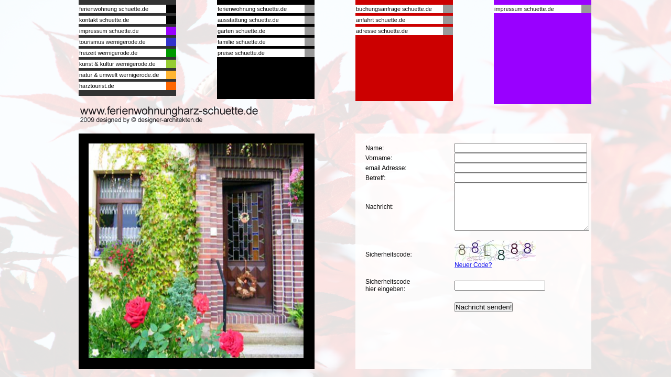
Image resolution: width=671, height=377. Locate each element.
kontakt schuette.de (104, 20)
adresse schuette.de (382, 31)
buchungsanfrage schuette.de (394, 9)
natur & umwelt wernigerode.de (119, 75)
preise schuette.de (241, 53)
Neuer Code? (473, 274)
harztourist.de (96, 86)
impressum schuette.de (109, 31)
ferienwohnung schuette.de (113, 9)
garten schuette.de (241, 31)
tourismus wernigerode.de (112, 42)
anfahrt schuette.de (380, 20)
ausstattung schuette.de (248, 20)
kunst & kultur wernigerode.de (117, 64)
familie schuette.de (242, 42)
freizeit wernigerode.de (108, 53)
